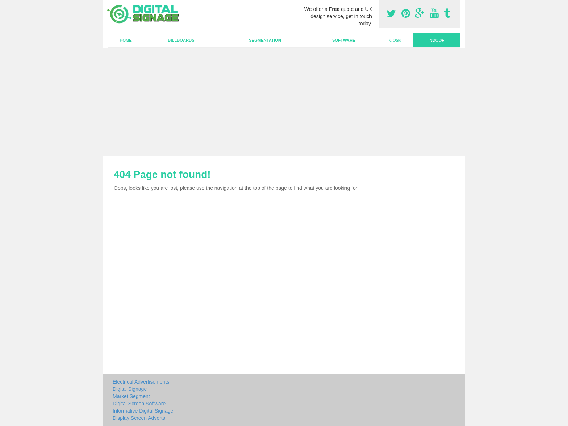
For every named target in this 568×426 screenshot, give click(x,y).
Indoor (437, 40)
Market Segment (131, 396)
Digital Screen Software (139, 403)
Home (126, 40)
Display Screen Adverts (139, 418)
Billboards (181, 40)
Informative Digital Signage (143, 411)
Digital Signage (130, 389)
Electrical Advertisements (141, 382)
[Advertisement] (284, 102)
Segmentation (265, 40)
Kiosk (394, 40)
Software (343, 40)
